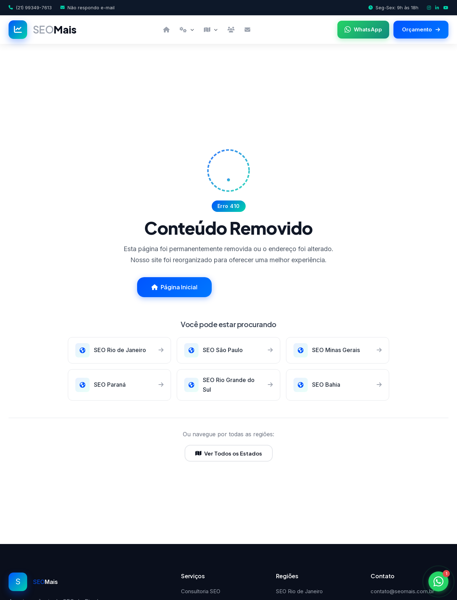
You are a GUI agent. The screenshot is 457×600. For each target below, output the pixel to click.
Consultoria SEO (200, 591)
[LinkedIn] (437, 7)
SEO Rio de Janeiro (299, 591)
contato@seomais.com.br (402, 591)
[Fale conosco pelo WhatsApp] (438, 581)
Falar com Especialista (268, 287)
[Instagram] (429, 7)
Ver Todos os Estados (228, 453)
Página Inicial (174, 287)
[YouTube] (445, 7)
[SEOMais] (42, 29)
